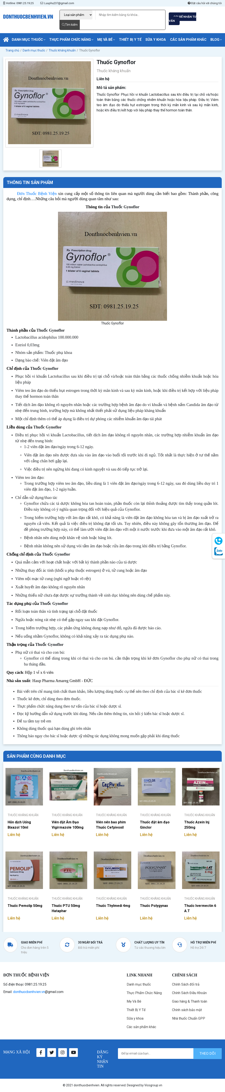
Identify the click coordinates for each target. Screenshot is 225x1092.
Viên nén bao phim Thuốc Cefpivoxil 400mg (111, 824)
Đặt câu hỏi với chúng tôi (205, 3)
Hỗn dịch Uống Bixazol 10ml (19, 824)
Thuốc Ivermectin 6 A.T (200, 908)
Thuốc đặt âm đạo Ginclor (155, 824)
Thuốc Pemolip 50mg (25, 906)
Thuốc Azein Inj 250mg (196, 824)
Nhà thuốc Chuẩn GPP (188, 1018)
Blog (214, 40)
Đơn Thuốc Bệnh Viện (37, 193)
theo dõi (207, 1053)
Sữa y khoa (155, 40)
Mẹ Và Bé (104, 40)
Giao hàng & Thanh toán (189, 1001)
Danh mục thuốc (27, 40)
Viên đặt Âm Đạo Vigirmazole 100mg (68, 824)
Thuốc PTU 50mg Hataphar (66, 908)
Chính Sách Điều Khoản (189, 993)
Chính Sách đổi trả (185, 984)
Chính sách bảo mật (187, 1010)
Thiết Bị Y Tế (130, 40)
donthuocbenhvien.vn (29, 992)
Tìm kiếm (70, 24)
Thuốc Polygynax (154, 906)
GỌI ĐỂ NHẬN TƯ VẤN (182, 19)
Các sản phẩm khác (188, 40)
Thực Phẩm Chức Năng (70, 40)
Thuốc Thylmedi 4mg (113, 906)
